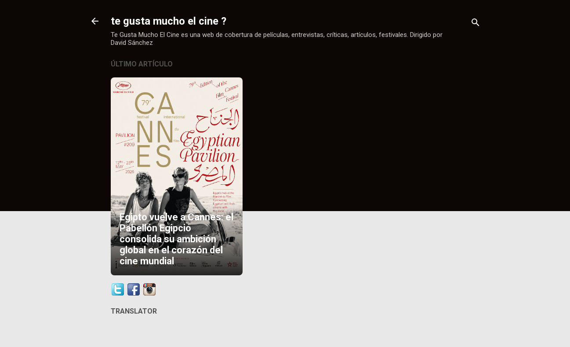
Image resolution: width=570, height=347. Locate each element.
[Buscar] (475, 24)
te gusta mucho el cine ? (168, 21)
